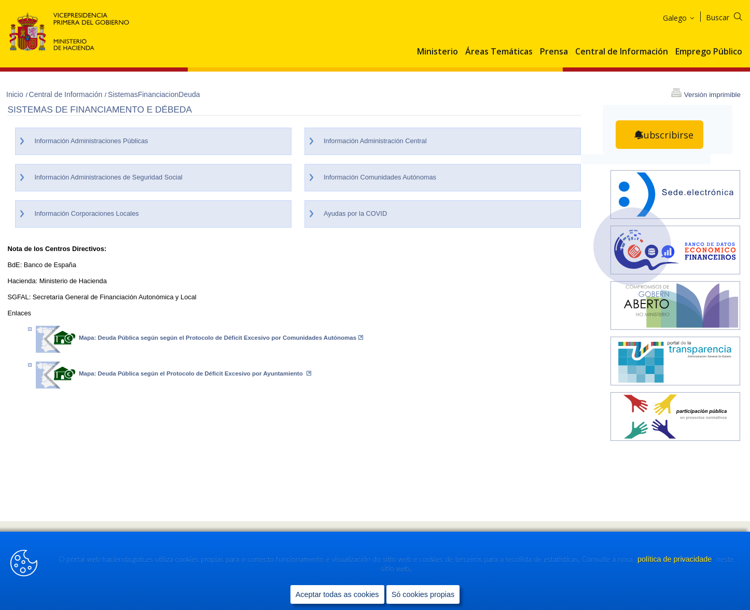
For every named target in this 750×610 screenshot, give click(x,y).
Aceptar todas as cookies (337, 595)
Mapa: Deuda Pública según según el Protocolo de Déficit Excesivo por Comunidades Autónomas (221, 338)
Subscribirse (666, 135)
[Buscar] (730, 16)
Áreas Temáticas (499, 52)
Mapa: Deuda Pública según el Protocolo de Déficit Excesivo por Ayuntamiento (195, 373)
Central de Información (621, 52)
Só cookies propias (423, 595)
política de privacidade (675, 560)
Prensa (554, 52)
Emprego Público (708, 52)
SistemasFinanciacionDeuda (154, 94)
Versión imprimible (712, 95)
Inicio (15, 94)
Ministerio (437, 52)
